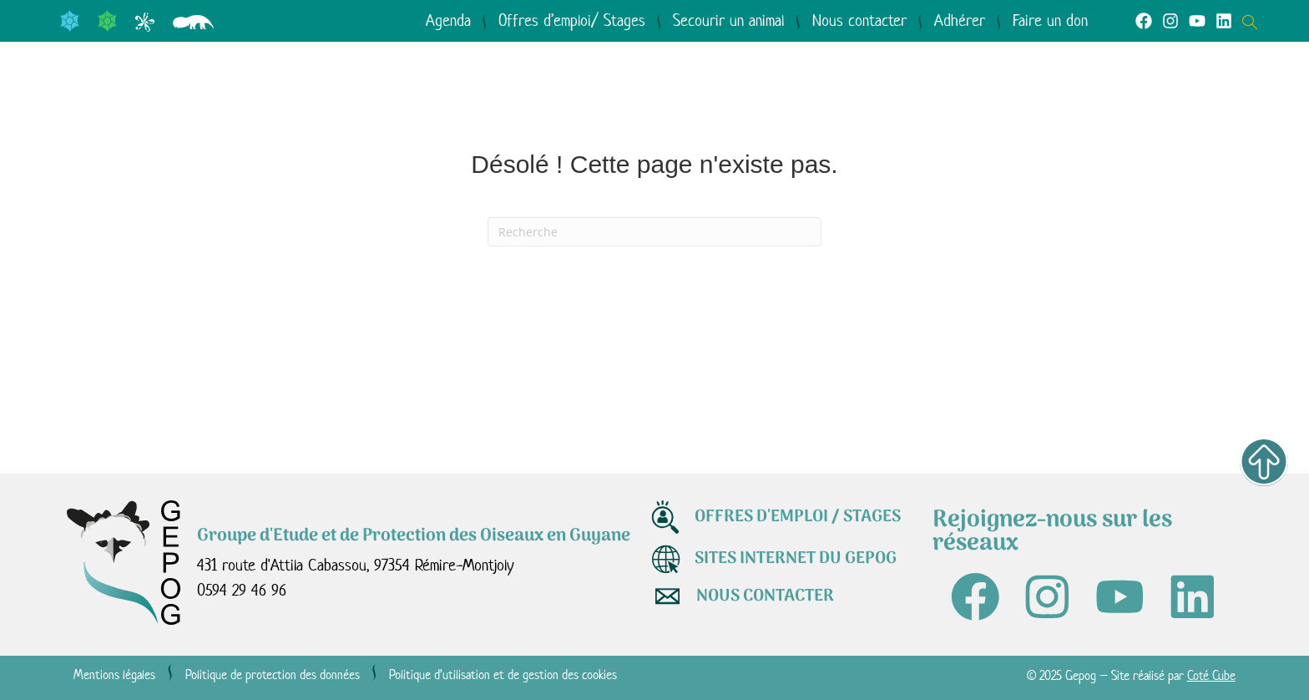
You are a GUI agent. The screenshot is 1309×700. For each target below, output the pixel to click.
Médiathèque (845, 101)
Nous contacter (859, 20)
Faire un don (1050, 20)
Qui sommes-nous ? (187, 101)
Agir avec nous (652, 101)
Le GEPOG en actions (430, 101)
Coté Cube (1211, 677)
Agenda (448, 20)
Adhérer (959, 20)
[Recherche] (654, 231)
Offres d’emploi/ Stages (571, 20)
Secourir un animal (728, 20)
